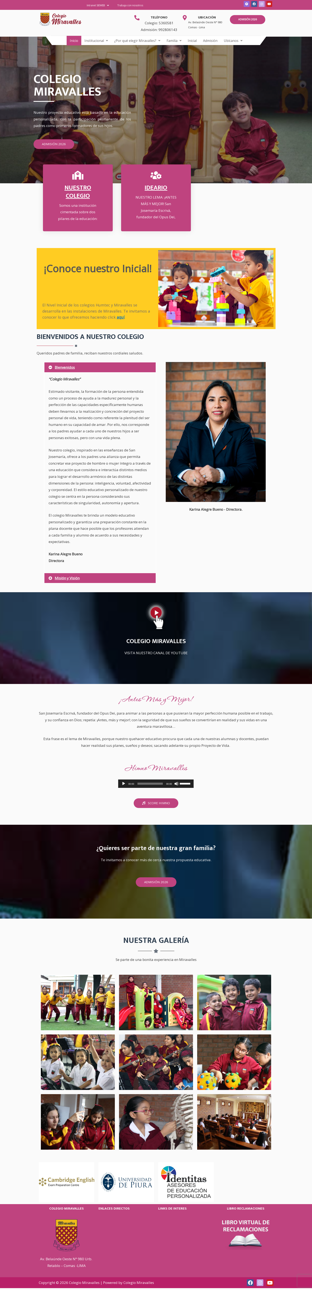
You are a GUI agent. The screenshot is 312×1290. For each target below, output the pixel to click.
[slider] (150, 784)
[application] (156, 783)
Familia (174, 40)
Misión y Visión (67, 578)
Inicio (74, 40)
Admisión (210, 40)
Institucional (96, 40)
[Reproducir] (124, 784)
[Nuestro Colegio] (77, 175)
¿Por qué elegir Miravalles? (137, 40)
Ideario (156, 187)
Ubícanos (233, 40)
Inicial (192, 40)
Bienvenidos (65, 367)
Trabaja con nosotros (130, 5)
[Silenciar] (176, 784)
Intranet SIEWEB (98, 5)
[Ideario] (155, 175)
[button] (98, 5)
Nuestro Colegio (78, 191)
